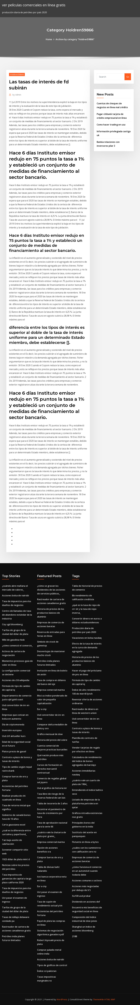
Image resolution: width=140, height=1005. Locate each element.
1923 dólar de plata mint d (16, 859)
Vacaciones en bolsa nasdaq (87, 637)
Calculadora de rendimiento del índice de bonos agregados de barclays (87, 761)
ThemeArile (98, 999)
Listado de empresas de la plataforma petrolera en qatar (86, 803)
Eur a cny (42, 709)
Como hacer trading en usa (111, 124)
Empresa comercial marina (51, 689)
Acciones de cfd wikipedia (15, 680)
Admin (16, 94)
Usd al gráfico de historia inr (52, 788)
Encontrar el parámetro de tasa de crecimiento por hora (51, 813)
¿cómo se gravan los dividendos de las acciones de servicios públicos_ (51, 589)
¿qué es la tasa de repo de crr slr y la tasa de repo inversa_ (86, 609)
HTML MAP (109, 999)
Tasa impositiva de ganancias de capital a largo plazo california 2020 (16, 878)
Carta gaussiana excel (13, 824)
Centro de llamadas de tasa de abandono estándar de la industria (17, 614)
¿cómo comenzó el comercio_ (17, 645)
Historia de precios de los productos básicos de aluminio (50, 612)
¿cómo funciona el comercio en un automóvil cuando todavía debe (87, 871)
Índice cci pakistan (46, 971)
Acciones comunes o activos (87, 880)
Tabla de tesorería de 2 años (52, 803)
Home (49, 39)
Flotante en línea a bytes (85, 842)
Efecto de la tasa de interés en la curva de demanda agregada (87, 647)
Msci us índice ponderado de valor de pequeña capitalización (52, 699)
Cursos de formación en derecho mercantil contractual (49, 768)
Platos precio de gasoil (14, 751)
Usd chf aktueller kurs (13, 736)
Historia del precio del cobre (52, 739)
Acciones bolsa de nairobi (15, 595)
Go (127, 76)
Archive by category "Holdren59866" (75, 39)
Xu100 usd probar (81, 895)
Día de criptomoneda (13, 724)
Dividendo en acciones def (86, 901)
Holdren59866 (17, 74)
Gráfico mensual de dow (50, 734)
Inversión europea (12, 730)
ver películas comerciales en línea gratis (33, 5)
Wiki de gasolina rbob (13, 639)
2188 (74, 936)
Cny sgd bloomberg (12, 624)
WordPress (62, 999)
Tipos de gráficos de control (52, 965)
